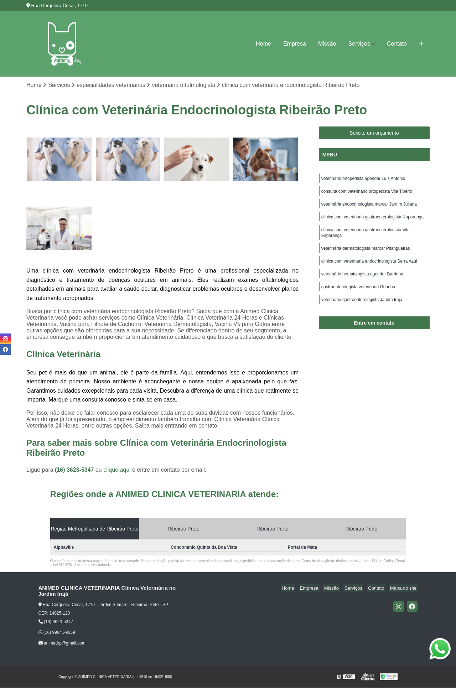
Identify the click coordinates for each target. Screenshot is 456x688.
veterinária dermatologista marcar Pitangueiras (365, 253)
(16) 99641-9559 (56, 633)
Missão (327, 44)
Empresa (294, 44)
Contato (397, 44)
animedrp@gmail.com (62, 643)
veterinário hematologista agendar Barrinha (362, 280)
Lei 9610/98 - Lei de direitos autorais (82, 566)
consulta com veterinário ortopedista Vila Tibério (366, 193)
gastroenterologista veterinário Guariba (358, 294)
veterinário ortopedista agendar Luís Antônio (363, 179)
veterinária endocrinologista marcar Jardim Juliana (369, 206)
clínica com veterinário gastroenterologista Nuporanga (372, 220)
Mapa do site (404, 588)
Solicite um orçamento (374, 133)
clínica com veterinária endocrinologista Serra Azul (369, 267)
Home (263, 44)
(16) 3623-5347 (75, 470)
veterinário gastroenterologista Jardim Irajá (361, 307)
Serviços (359, 44)
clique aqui (117, 470)
